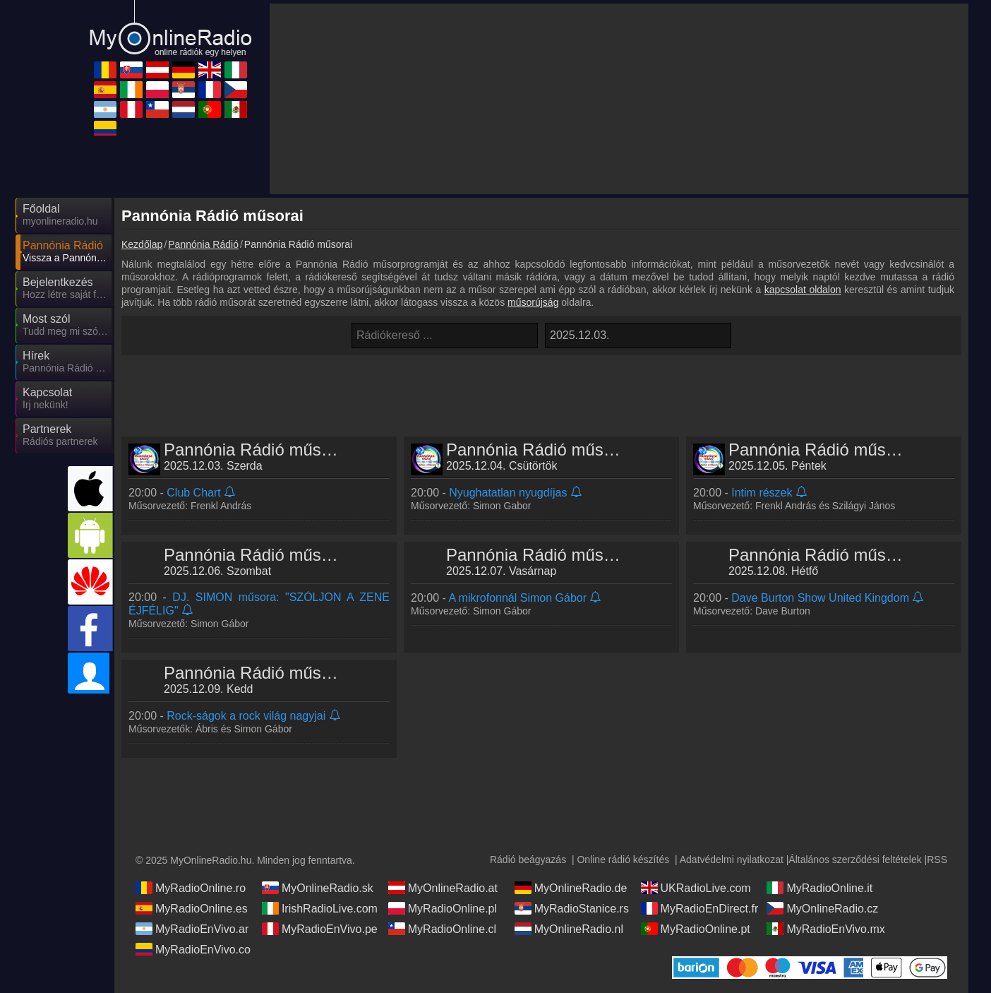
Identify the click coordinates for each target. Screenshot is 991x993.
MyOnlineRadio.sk (317, 887)
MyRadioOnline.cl (442, 928)
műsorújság (532, 302)
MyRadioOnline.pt (695, 928)
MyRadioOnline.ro (191, 887)
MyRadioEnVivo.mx (825, 928)
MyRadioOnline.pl (442, 908)
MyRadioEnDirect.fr (700, 908)
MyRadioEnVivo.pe (320, 928)
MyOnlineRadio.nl (569, 928)
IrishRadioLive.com (320, 908)
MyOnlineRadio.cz (822, 908)
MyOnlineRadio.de (571, 887)
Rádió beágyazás (528, 859)
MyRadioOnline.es (192, 908)
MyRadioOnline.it (819, 887)
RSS (937, 859)
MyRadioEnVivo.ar (192, 928)
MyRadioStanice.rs (572, 908)
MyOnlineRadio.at (443, 887)
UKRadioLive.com (696, 887)
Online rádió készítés (623, 859)
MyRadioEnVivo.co (193, 949)
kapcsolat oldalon (802, 289)
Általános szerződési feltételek (854, 859)
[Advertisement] (541, 390)
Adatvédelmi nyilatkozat (731, 859)
